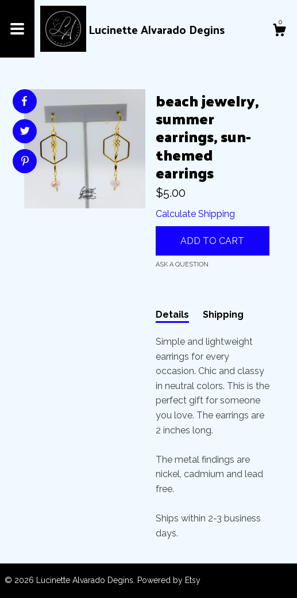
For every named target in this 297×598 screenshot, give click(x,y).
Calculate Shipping (195, 213)
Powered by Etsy (168, 580)
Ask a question (182, 264)
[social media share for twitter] (25, 132)
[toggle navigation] (17, 29)
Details (172, 314)
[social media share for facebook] (24, 101)
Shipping (223, 314)
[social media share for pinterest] (25, 162)
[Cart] (279, 31)
